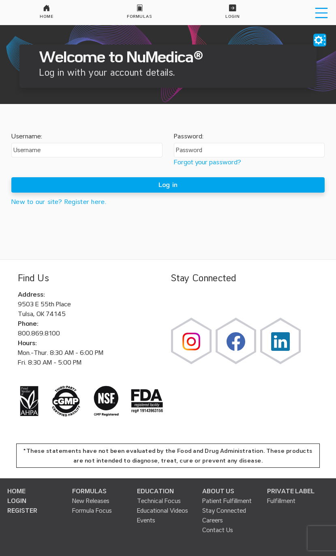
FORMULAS (89, 491)
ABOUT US (218, 491)
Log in (168, 185)
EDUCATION (155, 491)
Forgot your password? (207, 162)
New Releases (90, 501)
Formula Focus (92, 510)
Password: (188, 136)
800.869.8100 (39, 333)
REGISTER (22, 510)
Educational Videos (162, 510)
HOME (16, 491)
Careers (212, 520)
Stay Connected (224, 510)
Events (146, 520)
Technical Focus (159, 501)
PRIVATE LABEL (291, 491)
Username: (26, 136)
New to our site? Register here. (58, 202)
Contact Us (217, 530)
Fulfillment (281, 501)
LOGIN (16, 501)
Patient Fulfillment (227, 501)
